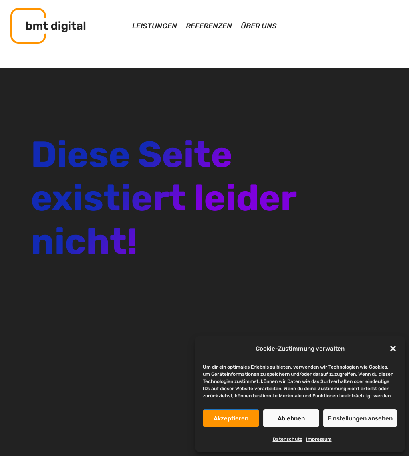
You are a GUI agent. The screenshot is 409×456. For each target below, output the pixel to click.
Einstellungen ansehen (360, 418)
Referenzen (209, 26)
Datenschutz (287, 439)
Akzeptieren (231, 418)
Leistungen (154, 26)
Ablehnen (291, 418)
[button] (393, 349)
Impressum (319, 439)
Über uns (259, 26)
